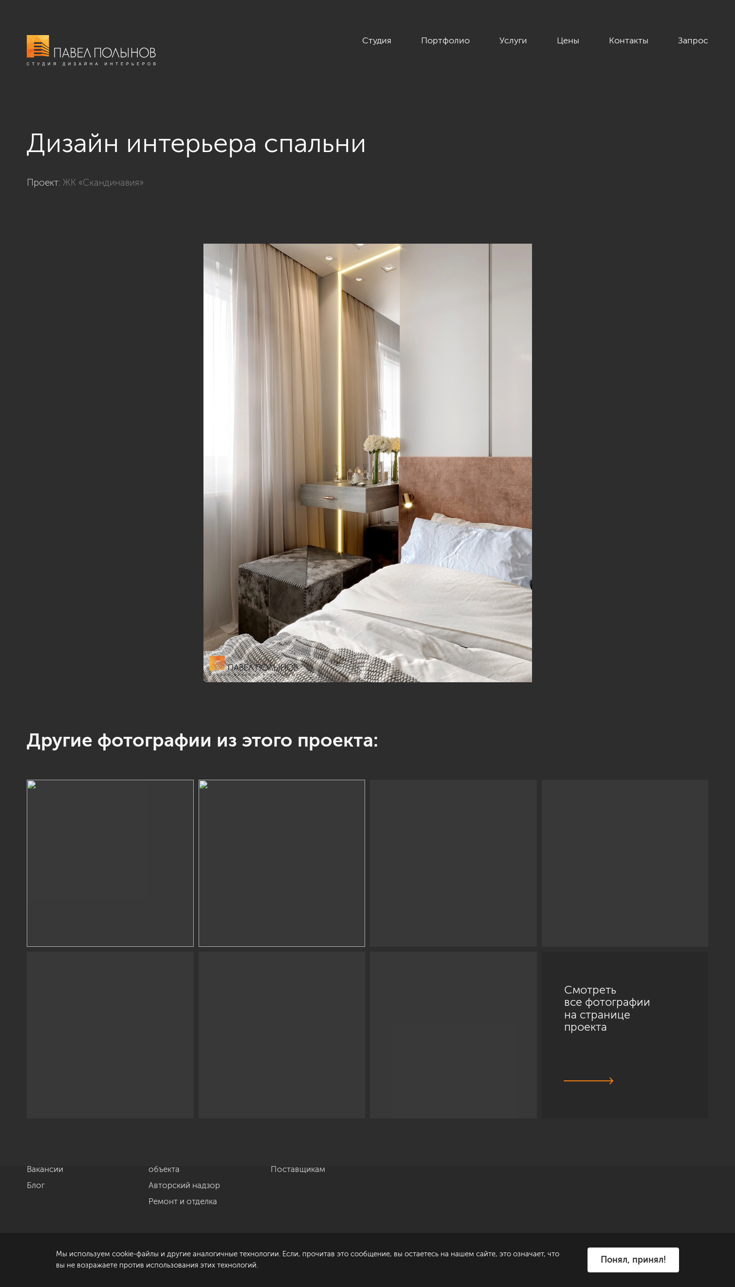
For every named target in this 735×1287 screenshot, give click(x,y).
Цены (568, 40)
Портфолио (445, 40)
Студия (376, 40)
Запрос (693, 40)
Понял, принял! (633, 1259)
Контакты (628, 40)
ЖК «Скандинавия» (103, 182)
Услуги (513, 40)
